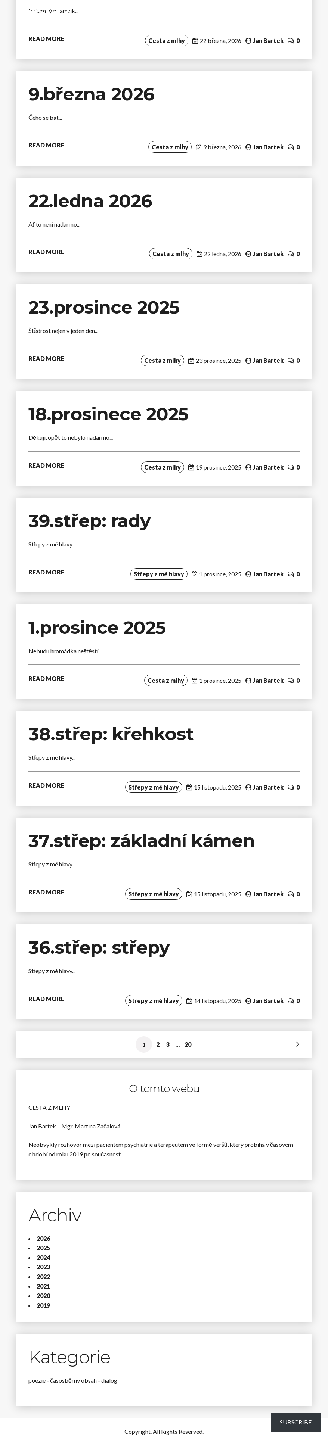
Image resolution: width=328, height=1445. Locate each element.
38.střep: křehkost (113, 734)
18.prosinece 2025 (108, 414)
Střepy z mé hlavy (159, 573)
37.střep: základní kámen (144, 840)
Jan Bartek (268, 40)
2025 (43, 1247)
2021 (43, 1286)
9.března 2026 (91, 94)
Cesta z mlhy (44, 19)
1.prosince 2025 (96, 627)
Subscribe (296, 1422)
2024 (43, 1257)
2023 (43, 1266)
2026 (43, 1238)
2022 (43, 1276)
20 (188, 1044)
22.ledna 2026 (90, 201)
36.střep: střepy (99, 947)
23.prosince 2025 (103, 307)
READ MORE (46, 145)
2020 (43, 1295)
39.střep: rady (89, 521)
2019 (43, 1305)
